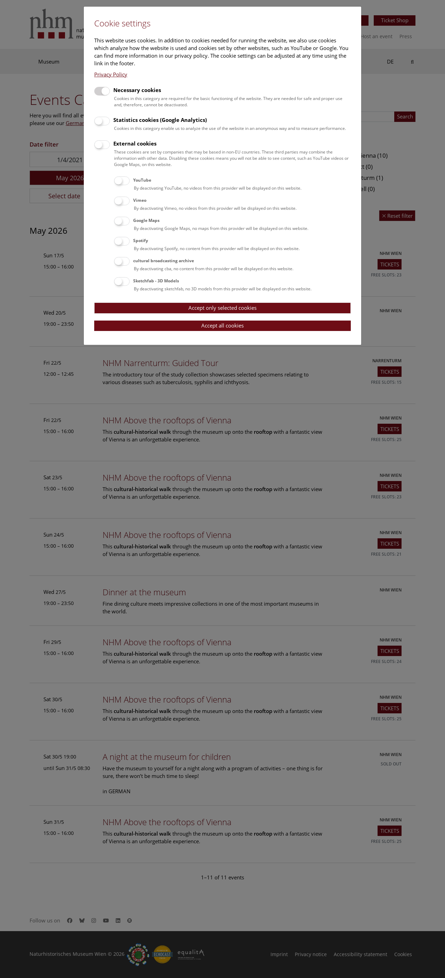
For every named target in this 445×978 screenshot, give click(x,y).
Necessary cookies (137, 89)
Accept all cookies (222, 325)
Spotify (140, 240)
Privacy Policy (110, 74)
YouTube (142, 180)
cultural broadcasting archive (163, 261)
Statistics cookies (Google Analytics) (160, 119)
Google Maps (146, 220)
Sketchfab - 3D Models (156, 281)
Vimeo (139, 200)
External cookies (134, 143)
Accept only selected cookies (222, 307)
